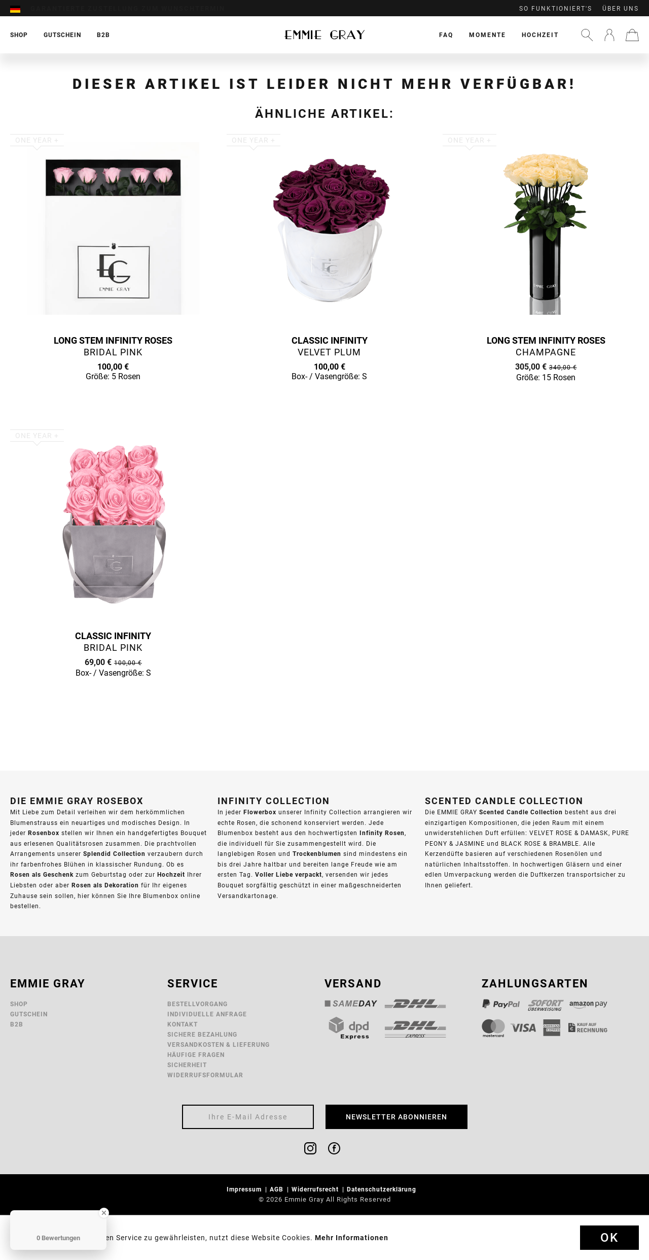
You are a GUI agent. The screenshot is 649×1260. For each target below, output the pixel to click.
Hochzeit (540, 35)
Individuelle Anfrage (207, 1014)
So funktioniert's (555, 8)
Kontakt (182, 1024)
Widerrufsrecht (316, 1189)
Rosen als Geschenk (42, 874)
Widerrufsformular (205, 1075)
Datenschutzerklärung (382, 1189)
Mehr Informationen (351, 1237)
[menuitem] (20, 9)
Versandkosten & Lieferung (218, 1044)
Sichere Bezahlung (202, 1034)
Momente (487, 35)
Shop (19, 1004)
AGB (277, 1189)
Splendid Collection (114, 853)
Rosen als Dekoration (105, 885)
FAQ (446, 35)
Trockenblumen (317, 853)
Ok (609, 1238)
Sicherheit (187, 1065)
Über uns (620, 8)
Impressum (245, 1189)
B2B (16, 1024)
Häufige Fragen (196, 1054)
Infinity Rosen (382, 833)
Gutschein (29, 1014)
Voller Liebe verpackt (288, 874)
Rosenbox (43, 833)
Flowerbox (259, 812)
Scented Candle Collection (521, 812)
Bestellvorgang (197, 1004)
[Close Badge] (104, 1213)
